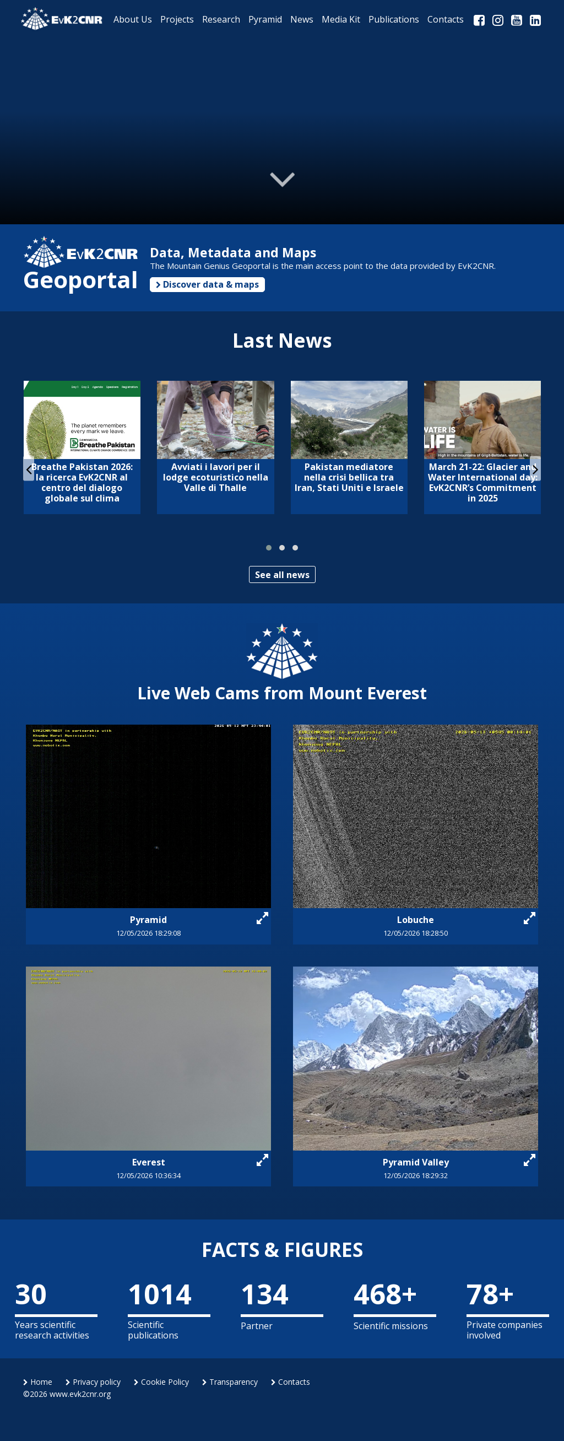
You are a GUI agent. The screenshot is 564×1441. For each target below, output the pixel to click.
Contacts (290, 1382)
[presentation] (28, 468)
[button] (268, 547)
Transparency (230, 1382)
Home (37, 1382)
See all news (282, 575)
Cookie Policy (161, 1382)
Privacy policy (93, 1382)
